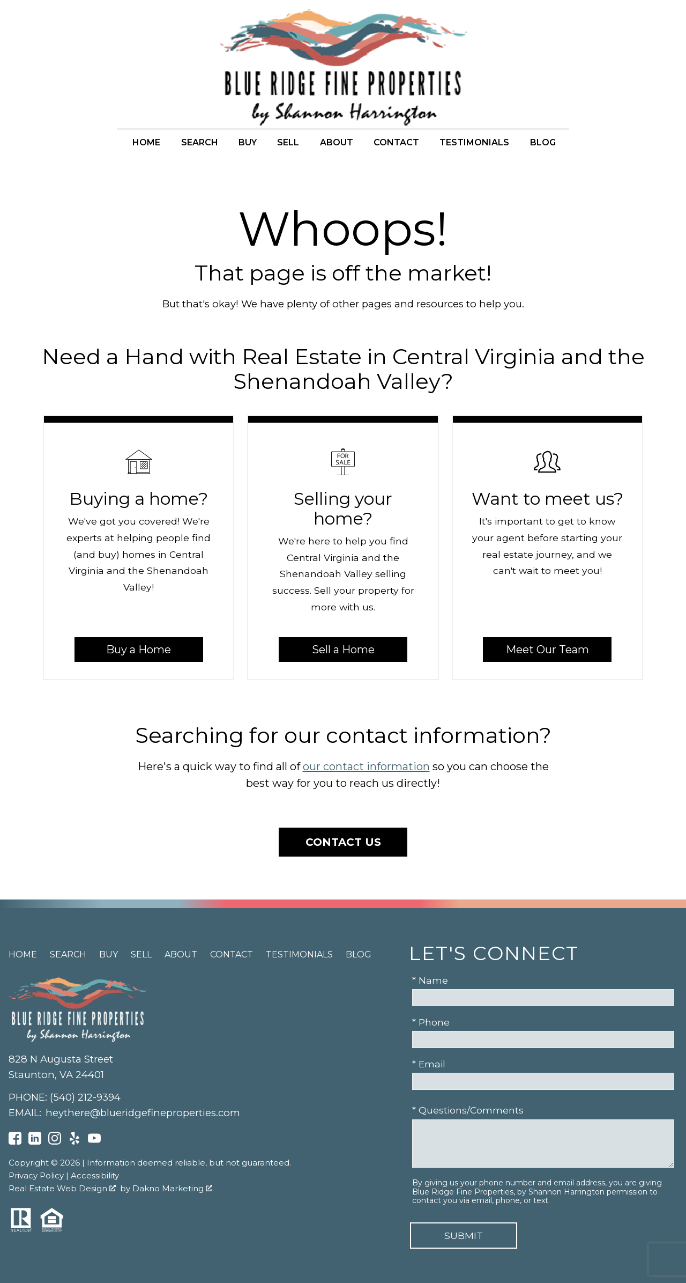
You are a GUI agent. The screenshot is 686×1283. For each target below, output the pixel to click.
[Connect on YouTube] (94, 1141)
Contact (396, 142)
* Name (430, 980)
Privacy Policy (36, 1175)
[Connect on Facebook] (15, 1141)
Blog (543, 142)
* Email (428, 1064)
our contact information (366, 766)
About (336, 142)
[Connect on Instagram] (54, 1141)
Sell (288, 142)
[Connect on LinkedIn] (34, 1141)
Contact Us (343, 842)
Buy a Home (138, 649)
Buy (247, 142)
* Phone (431, 1022)
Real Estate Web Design (62, 1188)
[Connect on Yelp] (74, 1141)
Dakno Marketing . (173, 1188)
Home (146, 142)
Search (199, 142)
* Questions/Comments (468, 1110)
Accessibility (95, 1175)
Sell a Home (343, 649)
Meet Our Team (547, 649)
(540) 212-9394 (85, 1097)
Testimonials (474, 142)
